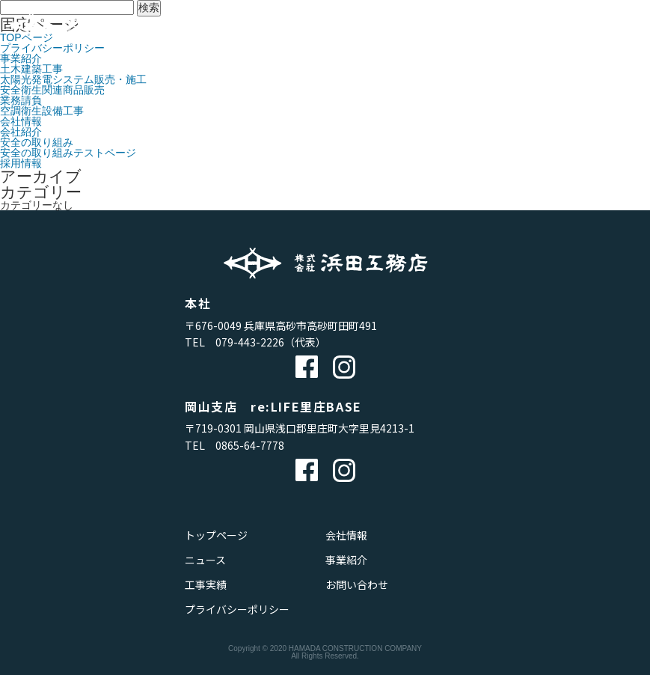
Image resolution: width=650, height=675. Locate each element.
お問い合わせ (356, 584)
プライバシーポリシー (237, 609)
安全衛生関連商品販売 (52, 90)
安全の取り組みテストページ (68, 153)
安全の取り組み (36, 142)
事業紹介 (21, 58)
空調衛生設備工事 (42, 111)
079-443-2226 (249, 342)
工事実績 (206, 584)
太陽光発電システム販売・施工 (73, 79)
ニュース (205, 559)
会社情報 (21, 121)
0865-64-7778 (249, 445)
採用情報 (21, 163)
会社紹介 (21, 132)
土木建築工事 (31, 69)
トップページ (216, 535)
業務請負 (21, 100)
